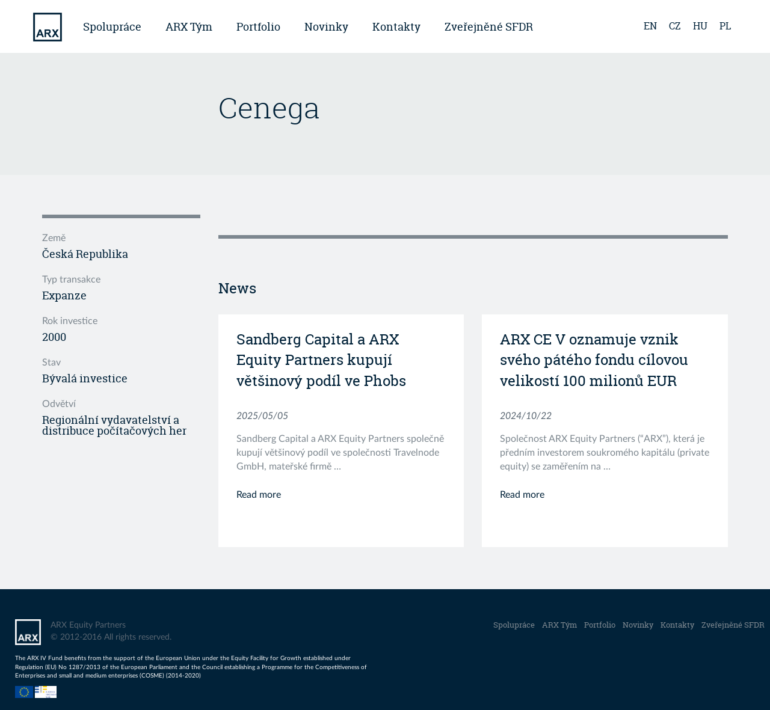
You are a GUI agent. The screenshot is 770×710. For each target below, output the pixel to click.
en (650, 25)
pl (725, 25)
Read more (258, 495)
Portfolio (258, 26)
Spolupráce (112, 26)
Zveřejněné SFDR (489, 26)
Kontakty (396, 26)
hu (700, 25)
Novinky (326, 26)
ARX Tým (188, 26)
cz (675, 25)
